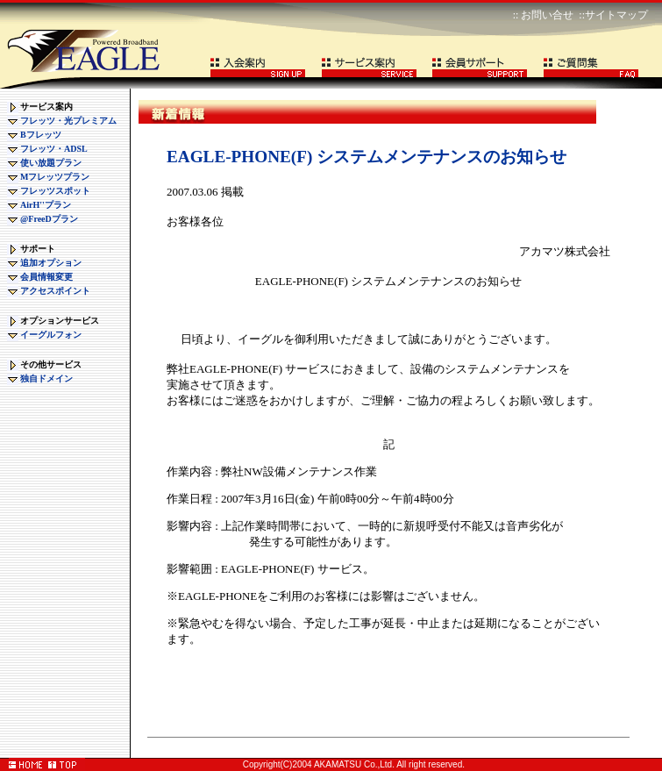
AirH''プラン (45, 205)
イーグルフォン (51, 334)
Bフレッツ (40, 134)
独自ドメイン (46, 378)
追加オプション (51, 263)
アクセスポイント (55, 291)
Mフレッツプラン (54, 177)
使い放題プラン (51, 163)
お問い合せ (547, 15)
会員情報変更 (46, 277)
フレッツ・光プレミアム (68, 120)
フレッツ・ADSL (54, 148)
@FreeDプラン (49, 219)
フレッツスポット (55, 191)
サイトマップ (616, 15)
